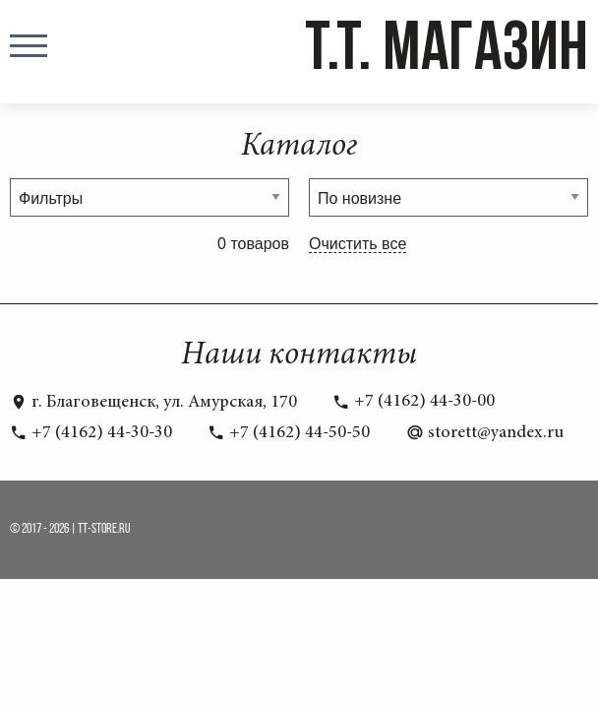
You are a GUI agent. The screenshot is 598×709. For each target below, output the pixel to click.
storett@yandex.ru (485, 433)
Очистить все (357, 243)
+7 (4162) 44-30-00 (413, 402)
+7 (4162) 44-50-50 (289, 433)
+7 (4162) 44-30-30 (91, 433)
